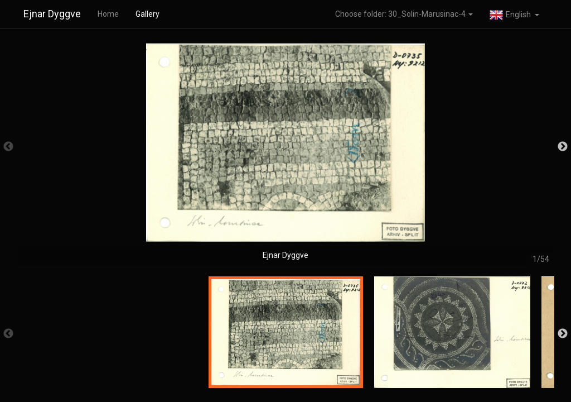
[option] (285, 152)
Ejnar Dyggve (52, 14)
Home (108, 13)
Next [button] (562, 146)
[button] (514, 14)
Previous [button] (8, 146)
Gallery (147, 13)
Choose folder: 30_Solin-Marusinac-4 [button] (404, 13)
